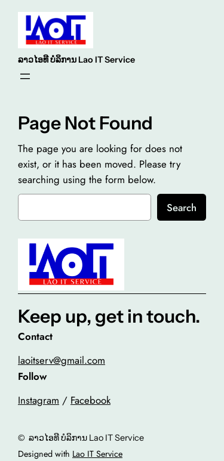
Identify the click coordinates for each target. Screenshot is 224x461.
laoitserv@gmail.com (61, 360)
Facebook (90, 400)
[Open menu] (25, 76)
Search (182, 207)
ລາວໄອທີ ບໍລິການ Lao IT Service (76, 59)
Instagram (38, 400)
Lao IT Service (97, 454)
